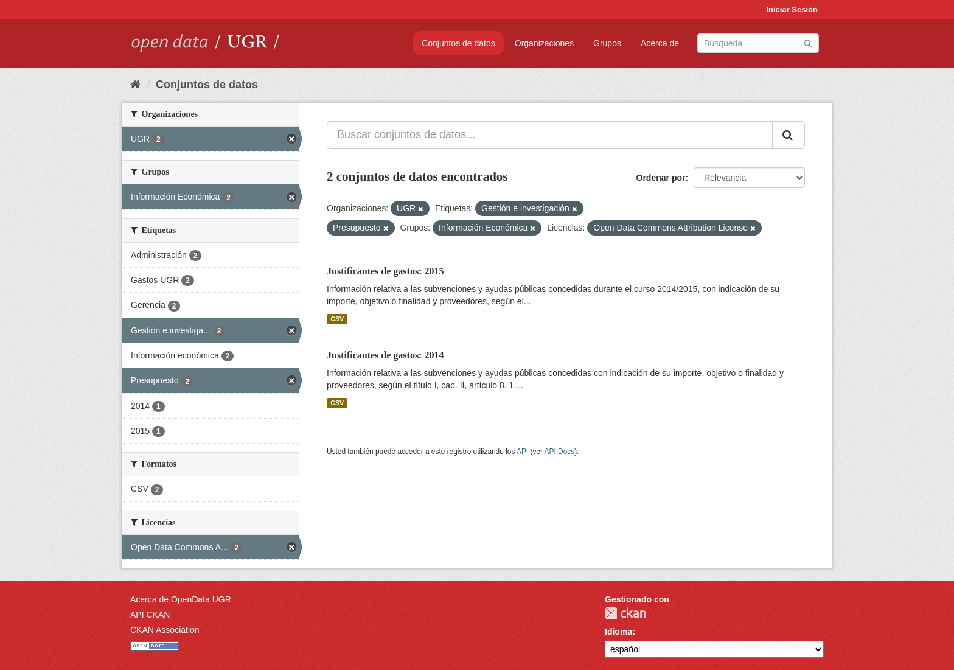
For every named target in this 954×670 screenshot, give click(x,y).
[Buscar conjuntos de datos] (758, 43)
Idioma (618, 632)
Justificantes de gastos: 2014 (385, 355)
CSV (337, 319)
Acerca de (660, 43)
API (522, 451)
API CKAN (150, 614)
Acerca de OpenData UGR (180, 599)
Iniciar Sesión (792, 9)
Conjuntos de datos (458, 43)
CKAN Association (165, 630)
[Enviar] (808, 42)
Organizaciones (544, 43)
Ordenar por (661, 178)
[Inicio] (135, 85)
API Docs (560, 451)
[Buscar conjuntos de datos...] (550, 135)
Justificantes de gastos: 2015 (385, 271)
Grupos (607, 43)
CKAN (625, 613)
